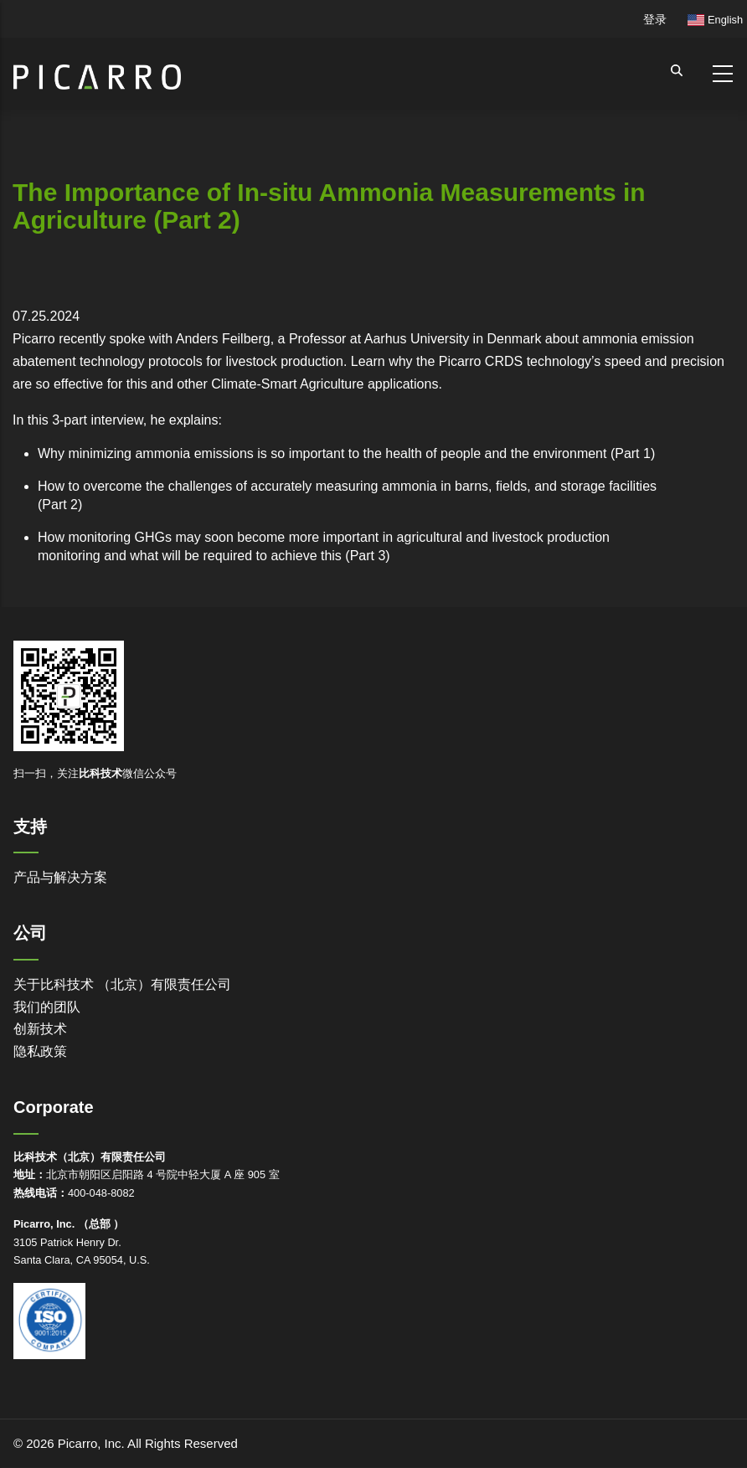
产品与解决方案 (60, 877)
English (715, 19)
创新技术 (40, 1029)
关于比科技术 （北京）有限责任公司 (122, 984)
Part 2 (60, 504)
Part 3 (368, 556)
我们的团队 (46, 1007)
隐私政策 (40, 1051)
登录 (655, 19)
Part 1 (633, 453)
